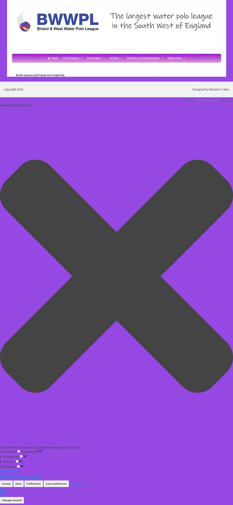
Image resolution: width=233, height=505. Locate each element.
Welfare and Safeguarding (145, 58)
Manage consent (12, 500)
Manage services (10, 473)
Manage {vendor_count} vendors (20, 476)
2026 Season (73, 58)
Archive (116, 58)
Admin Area (177, 58)
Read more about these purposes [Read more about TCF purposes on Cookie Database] (20, 479)
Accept (6, 483)
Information (96, 58)
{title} (3, 490)
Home (55, 58)
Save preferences (56, 483)
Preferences (34, 483)
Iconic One (188, 100)
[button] (116, 276)
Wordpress (226, 100)
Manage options (10, 470)
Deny (19, 483)
